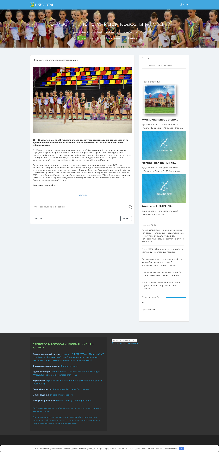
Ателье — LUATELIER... (157, 206)
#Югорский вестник (54, 207)
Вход (185, 4)
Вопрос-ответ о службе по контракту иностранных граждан (161, 285)
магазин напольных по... (159, 162)
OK (181, 449)
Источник (82, 195)
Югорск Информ (88, 32)
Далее (126, 218)
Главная (74, 32)
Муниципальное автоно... (160, 119)
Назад (38, 218)
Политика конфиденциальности (125, 343)
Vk (143, 302)
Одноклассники (148, 309)
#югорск (38, 207)
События (100, 32)
